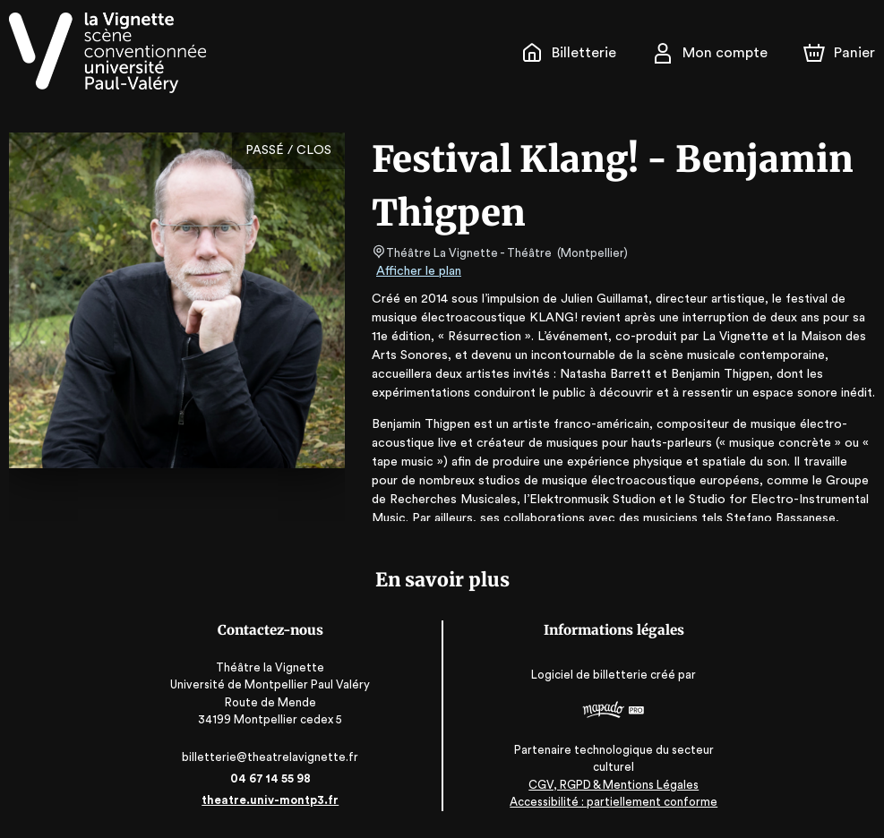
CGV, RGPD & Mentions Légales (612, 784)
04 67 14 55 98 (273, 778)
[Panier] (839, 53)
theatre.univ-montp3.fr (272, 800)
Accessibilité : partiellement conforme (611, 801)
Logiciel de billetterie (588, 680)
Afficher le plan (417, 271)
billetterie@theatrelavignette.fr (272, 757)
